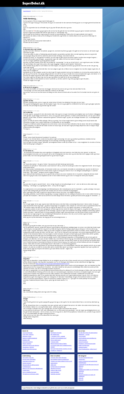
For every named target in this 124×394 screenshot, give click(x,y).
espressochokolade (27, 332)
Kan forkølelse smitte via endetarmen (60, 359)
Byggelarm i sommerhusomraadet (87, 343)
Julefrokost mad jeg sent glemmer (31, 345)
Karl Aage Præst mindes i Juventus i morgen (61, 348)
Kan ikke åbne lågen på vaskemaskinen (88, 332)
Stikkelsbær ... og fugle (84, 334)
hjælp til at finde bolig (84, 345)
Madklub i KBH (26, 340)
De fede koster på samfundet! (58, 366)
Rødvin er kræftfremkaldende (30, 338)
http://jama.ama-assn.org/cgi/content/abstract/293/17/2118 (52, 264)
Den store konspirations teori (86, 357)
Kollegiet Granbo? (83, 347)
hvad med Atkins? (55, 372)
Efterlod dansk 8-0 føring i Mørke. (59, 343)
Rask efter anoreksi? (55, 374)
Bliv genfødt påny (55, 334)
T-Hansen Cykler (55, 342)
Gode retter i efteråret (28, 334)
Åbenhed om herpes (56, 368)
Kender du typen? (27, 363)
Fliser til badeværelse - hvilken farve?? (88, 349)
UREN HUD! (53, 365)
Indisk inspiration (83, 340)
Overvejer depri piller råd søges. (59, 357)
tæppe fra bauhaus (83, 342)
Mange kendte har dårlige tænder (31, 365)
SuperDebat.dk (27, 11)
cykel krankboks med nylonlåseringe (87, 338)
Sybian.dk (81, 373)
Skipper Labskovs (27, 343)
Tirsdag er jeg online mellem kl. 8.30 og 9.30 (61, 361)
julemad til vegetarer (28, 342)
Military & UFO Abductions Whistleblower (33, 368)
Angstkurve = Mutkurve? (56, 350)
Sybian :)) (81, 368)
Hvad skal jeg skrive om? (29, 361)
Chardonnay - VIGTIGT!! (28, 347)
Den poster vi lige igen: (28, 357)
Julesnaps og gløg (27, 336)
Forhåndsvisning (27, 366)
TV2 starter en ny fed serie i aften (31, 374)
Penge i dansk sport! (56, 340)
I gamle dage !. (26, 370)
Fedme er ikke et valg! (56, 370)
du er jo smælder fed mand (29, 372)
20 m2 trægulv (82, 336)
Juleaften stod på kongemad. (30, 349)
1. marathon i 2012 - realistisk (58, 336)
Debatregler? (82, 359)
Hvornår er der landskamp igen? (58, 338)
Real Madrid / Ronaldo (56, 332)
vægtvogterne (54, 363)
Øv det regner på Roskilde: (29, 359)
